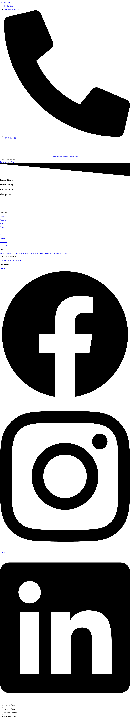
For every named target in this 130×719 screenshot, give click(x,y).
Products (66, 157)
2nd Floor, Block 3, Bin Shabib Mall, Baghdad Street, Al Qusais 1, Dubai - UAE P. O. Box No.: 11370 (33, 253)
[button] (59, 157)
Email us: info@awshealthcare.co (11, 260)
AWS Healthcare (5, 2)
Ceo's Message (5, 235)
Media (72, 157)
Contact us (3, 242)
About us (59, 157)
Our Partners (4, 245)
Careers (2, 238)
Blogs (2, 223)
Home (54, 157)
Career (76, 157)
